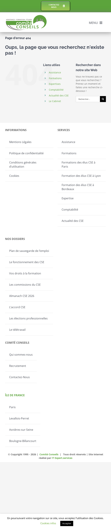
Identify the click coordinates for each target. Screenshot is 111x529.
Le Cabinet (55, 101)
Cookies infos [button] (48, 523)
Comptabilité (56, 89)
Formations (55, 78)
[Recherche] (103, 99)
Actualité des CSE (59, 95)
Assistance (55, 72)
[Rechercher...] (88, 99)
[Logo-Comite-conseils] (26, 16)
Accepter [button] (66, 523)
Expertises (55, 83)
